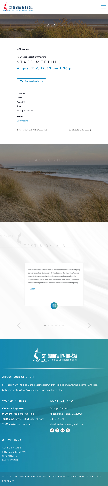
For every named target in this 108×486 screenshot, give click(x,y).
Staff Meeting (22, 121)
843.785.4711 (57, 419)
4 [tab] (56, 325)
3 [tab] (52, 325)
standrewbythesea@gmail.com (67, 424)
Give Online (9, 456)
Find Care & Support (15, 452)
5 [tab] (59, 325)
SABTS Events (10, 460)
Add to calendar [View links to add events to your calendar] (32, 81)
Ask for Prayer (11, 448)
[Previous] (19, 325)
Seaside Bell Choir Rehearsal (79, 130)
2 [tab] (48, 325)
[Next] (89, 325)
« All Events (23, 49)
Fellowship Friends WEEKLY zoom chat (33, 130)
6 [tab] (63, 325)
